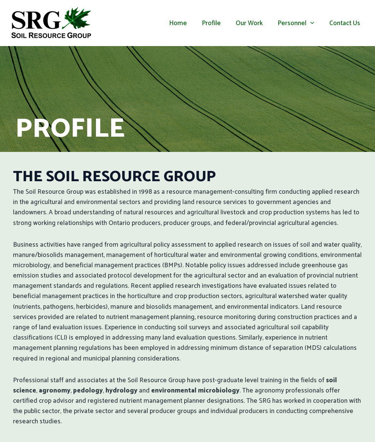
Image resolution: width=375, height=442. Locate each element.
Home (187, 23)
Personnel (299, 23)
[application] (313, 23)
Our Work (254, 23)
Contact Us (345, 23)
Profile (218, 23)
